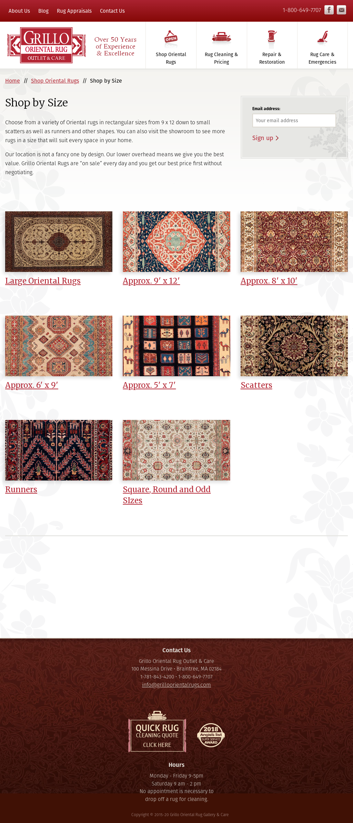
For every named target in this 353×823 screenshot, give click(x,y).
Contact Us (112, 10)
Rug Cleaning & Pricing (221, 58)
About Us (19, 10)
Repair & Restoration (272, 58)
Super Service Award (211, 737)
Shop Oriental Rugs (171, 58)
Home (12, 81)
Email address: (266, 109)
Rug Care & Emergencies (322, 58)
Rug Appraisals (74, 10)
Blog (43, 10)
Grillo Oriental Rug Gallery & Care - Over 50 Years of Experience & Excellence (71, 45)
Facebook (329, 10)
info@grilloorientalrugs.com (341, 10)
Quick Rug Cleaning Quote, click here (157, 731)
